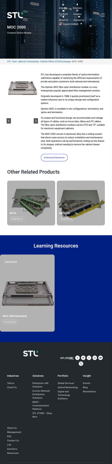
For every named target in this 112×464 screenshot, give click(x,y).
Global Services (66, 383)
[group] (22, 88)
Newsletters (89, 391)
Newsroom (13, 453)
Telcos (10, 383)
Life (9, 444)
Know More (10, 322)
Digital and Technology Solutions (64, 395)
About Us (12, 428)
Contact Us (13, 440)
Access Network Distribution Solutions (41, 394)
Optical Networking (68, 387)
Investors (12, 449)
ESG (9, 436)
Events (86, 383)
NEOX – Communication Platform (40, 405)
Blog (85, 387)
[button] (63, 6)
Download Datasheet (54, 157)
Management (14, 432)
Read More (17, 219)
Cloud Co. (12, 387)
